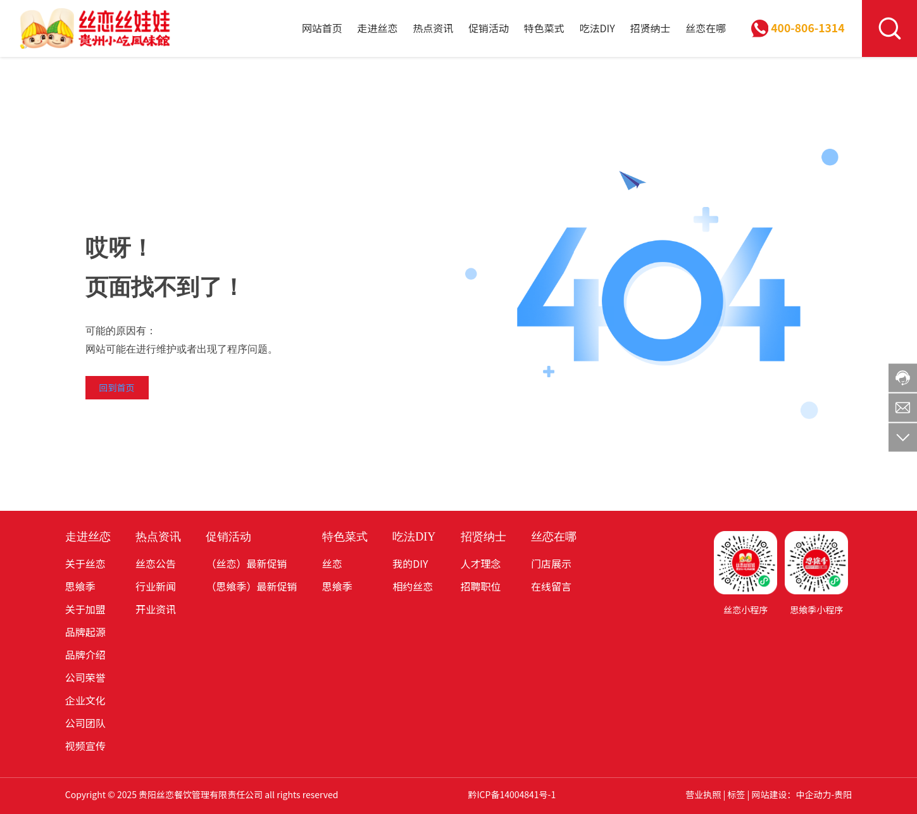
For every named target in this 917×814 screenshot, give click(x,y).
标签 (736, 794)
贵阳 (843, 794)
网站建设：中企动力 (791, 794)
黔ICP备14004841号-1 (512, 794)
